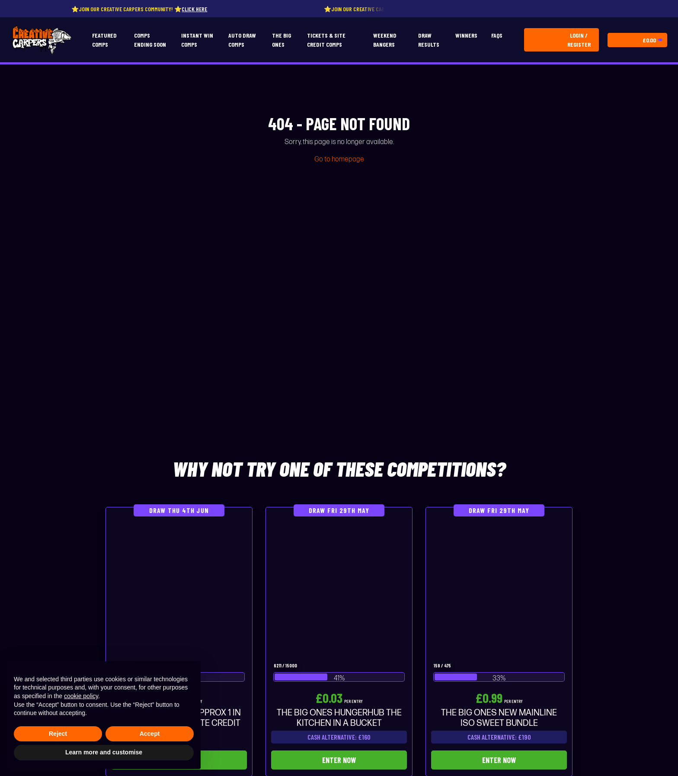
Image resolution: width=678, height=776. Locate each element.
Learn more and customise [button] (103, 752)
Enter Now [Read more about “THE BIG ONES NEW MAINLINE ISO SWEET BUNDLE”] (499, 760)
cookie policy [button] (81, 696)
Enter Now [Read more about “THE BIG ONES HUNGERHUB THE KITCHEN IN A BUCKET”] (339, 760)
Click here (198, 9)
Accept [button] (150, 733)
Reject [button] (58, 733)
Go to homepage (339, 159)
